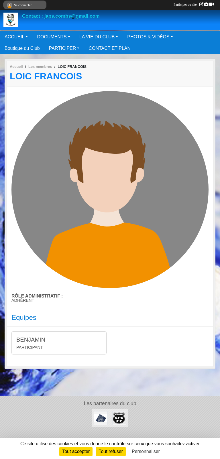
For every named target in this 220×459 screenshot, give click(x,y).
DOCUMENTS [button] (51, 36)
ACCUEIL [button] (14, 36)
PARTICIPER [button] (62, 48)
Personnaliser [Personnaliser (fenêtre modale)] (146, 451)
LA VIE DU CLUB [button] (97, 36)
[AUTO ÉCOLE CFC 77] (119, 417)
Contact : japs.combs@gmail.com (61, 16)
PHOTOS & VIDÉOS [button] (148, 36)
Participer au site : (194, 5)
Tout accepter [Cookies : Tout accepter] (76, 451)
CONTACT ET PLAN (110, 48)
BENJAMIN (30, 339)
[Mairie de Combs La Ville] (101, 417)
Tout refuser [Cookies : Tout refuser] (111, 451)
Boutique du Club (22, 48)
